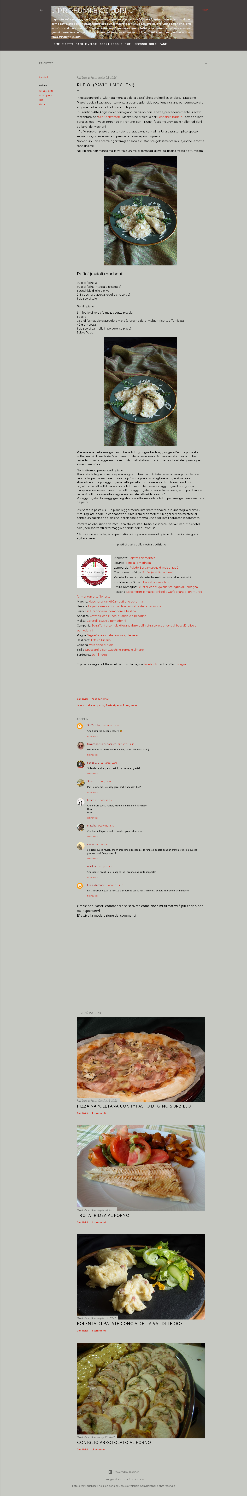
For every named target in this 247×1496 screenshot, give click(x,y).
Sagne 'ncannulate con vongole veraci (113, 635)
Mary (90, 800)
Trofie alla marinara (137, 562)
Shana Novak (136, 1479)
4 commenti (98, 1113)
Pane (163, 44)
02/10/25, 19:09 (103, 800)
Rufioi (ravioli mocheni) (157, 572)
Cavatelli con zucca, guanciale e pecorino (118, 616)
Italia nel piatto (46, 91)
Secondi (140, 44)
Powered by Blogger (123, 1472)
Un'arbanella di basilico (101, 744)
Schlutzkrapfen (109, 117)
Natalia (91, 825)
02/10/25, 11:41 (126, 744)
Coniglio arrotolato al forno (114, 1442)
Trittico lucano (101, 640)
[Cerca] (205, 10)
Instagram (182, 664)
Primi (128, 44)
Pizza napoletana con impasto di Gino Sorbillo (134, 1106)
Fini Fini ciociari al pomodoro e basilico (110, 611)
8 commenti (98, 1330)
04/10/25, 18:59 (106, 825)
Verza (42, 104)
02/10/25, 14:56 (103, 781)
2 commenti (98, 1222)
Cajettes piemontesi (142, 558)
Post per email (100, 699)
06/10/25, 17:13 (103, 844)
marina (91, 866)
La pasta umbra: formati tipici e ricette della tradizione (124, 606)
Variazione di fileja (101, 645)
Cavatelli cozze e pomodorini (106, 620)
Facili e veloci (86, 44)
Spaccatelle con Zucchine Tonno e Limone (114, 649)
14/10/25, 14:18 (115, 885)
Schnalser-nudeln (169, 117)
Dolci (153, 44)
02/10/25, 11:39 (111, 725)
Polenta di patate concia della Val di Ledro (129, 1323)
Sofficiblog (94, 725)
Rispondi (92, 736)
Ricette (68, 44)
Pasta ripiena (45, 95)
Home (55, 44)
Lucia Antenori (96, 885)
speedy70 (93, 762)
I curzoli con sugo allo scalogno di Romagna (168, 587)
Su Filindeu (99, 654)
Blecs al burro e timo (156, 582)
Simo (90, 781)
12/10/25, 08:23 (105, 866)
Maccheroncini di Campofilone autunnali (116, 601)
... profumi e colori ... (91, 10)
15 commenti (99, 1449)
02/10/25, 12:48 (109, 762)
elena (90, 844)
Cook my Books (110, 44)
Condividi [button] (43, 77)
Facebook (150, 664)
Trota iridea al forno (103, 1215)
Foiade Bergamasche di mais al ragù (154, 567)
